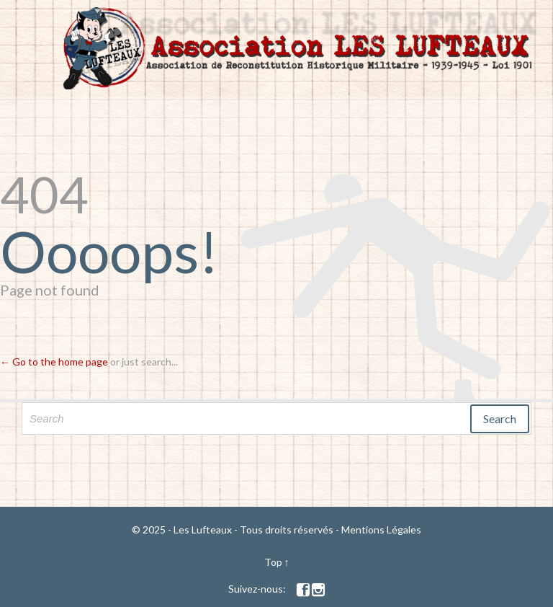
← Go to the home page (54, 361)
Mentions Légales (381, 529)
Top (273, 562)
